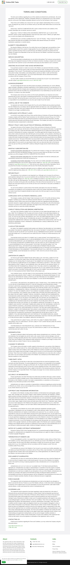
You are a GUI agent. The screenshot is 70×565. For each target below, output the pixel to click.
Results (54, 541)
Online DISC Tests (12, 2)
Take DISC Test (63, 2)
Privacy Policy (55, 549)
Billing (53, 544)
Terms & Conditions (56, 546)
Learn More (20, 560)
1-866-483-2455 (50, 2)
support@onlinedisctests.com (24, 80)
